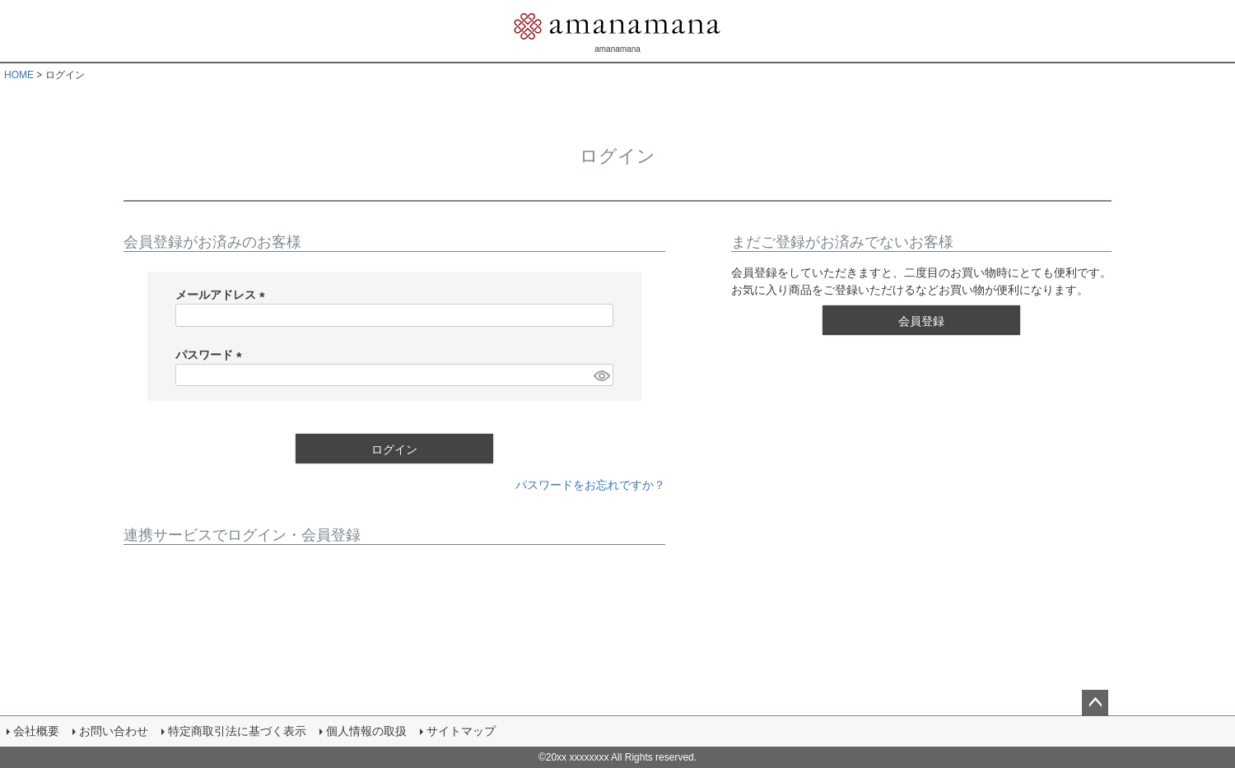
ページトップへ (1095, 703)
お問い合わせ (113, 731)
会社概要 (36, 731)
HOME (19, 75)
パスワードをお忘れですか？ (590, 484)
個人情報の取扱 (366, 731)
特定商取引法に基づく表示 (237, 731)
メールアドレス (223, 294)
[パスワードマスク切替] (601, 375)
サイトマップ (461, 731)
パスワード (211, 354)
